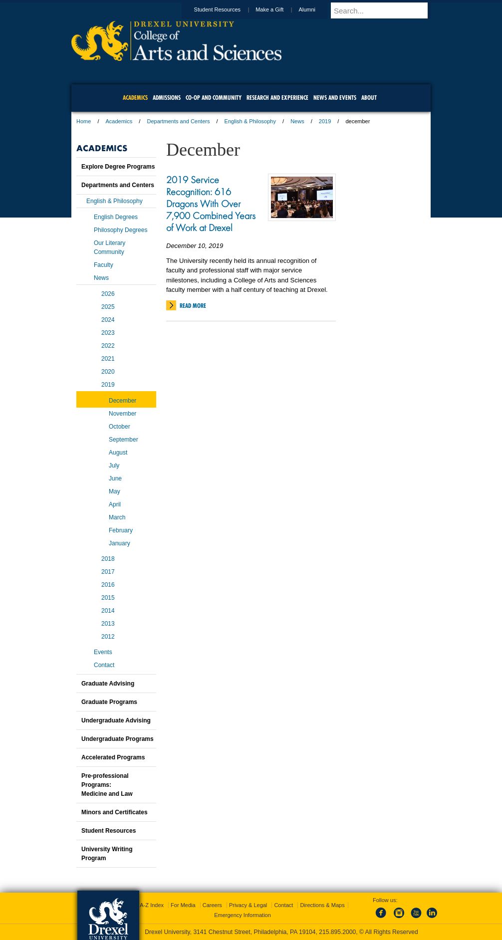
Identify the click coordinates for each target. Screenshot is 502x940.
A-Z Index (152, 905)
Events (103, 652)
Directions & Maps (322, 905)
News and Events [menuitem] (334, 97)
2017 (108, 571)
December (122, 400)
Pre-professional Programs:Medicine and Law (107, 784)
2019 (325, 121)
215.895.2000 (337, 932)
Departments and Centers (178, 121)
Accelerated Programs (113, 757)
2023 (108, 332)
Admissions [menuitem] (167, 97)
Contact (104, 665)
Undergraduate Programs (117, 738)
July (114, 465)
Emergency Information (242, 915)
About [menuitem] (369, 97)
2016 (108, 584)
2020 (108, 371)
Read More (193, 305)
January (119, 543)
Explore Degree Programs (118, 166)
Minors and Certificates (114, 812)
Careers (212, 905)
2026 (108, 293)
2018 (108, 558)
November (122, 413)
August (118, 452)
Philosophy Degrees (120, 230)
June (115, 478)
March (117, 517)
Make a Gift (279, 9)
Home (83, 121)
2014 (108, 610)
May (114, 491)
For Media (183, 905)
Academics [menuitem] (135, 97)
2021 (108, 358)
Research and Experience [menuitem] (277, 97)
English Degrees (116, 217)
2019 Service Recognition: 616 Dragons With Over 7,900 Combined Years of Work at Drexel (210, 204)
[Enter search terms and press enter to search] (385, 10)
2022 (108, 345)
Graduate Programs (109, 702)
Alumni (316, 9)
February (121, 530)
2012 (108, 636)
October (119, 426)
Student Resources (227, 9)
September (123, 439)
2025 (108, 306)
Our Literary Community (109, 247)
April (115, 504)
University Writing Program (106, 854)
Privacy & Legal (248, 905)
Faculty (103, 264)
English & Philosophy (250, 121)
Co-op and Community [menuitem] (214, 97)
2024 (108, 319)
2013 (108, 623)
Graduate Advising (107, 683)
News (297, 121)
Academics (119, 121)
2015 (108, 597)
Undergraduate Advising (116, 720)
